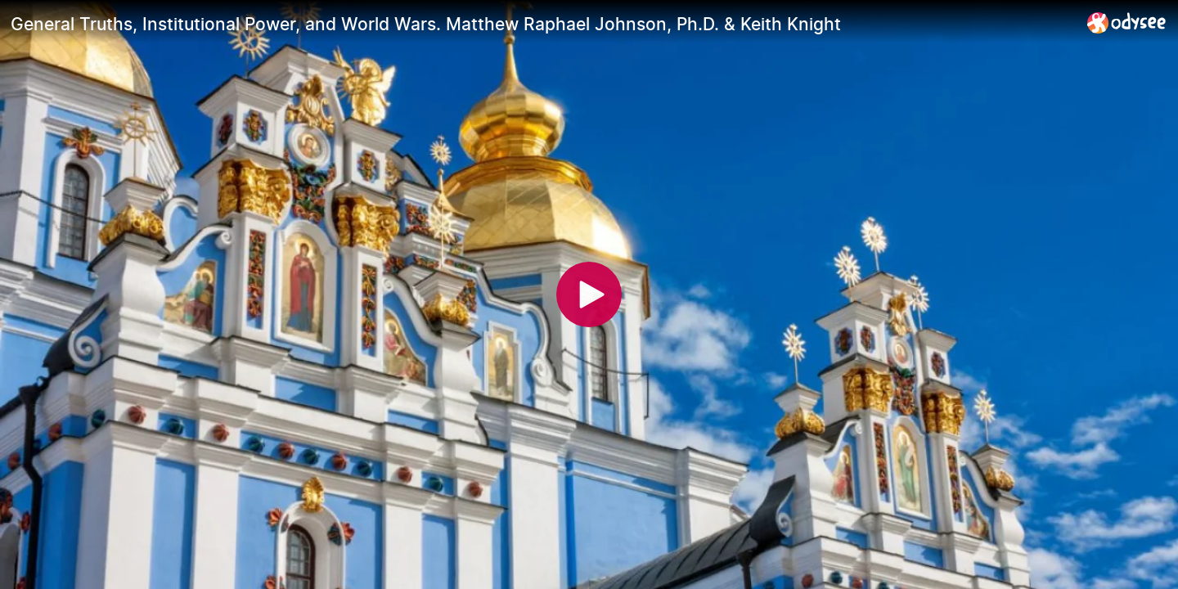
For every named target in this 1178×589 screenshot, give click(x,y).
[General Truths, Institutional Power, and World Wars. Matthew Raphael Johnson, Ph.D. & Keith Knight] (542, 24)
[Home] (1127, 22)
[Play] (589, 294)
